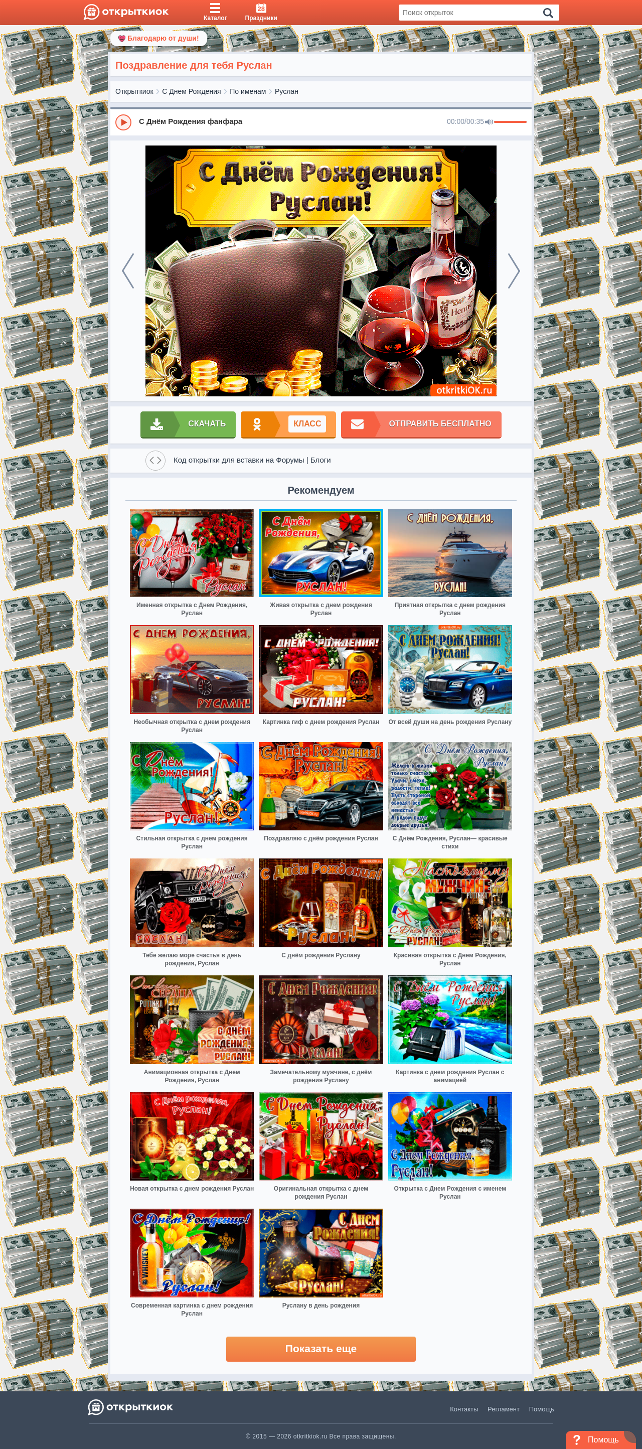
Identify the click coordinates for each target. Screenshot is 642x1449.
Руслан (286, 91)
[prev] (128, 271)
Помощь (541, 1409)
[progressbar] (510, 122)
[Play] (123, 122)
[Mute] (489, 122)
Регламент (504, 1409)
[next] (514, 271)
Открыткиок (134, 91)
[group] (321, 121)
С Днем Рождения (191, 91)
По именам (248, 91)
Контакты (464, 1409)
